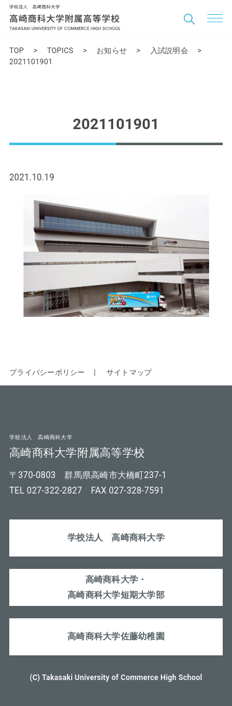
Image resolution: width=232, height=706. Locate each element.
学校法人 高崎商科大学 (116, 537)
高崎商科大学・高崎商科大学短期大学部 (116, 587)
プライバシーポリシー (47, 372)
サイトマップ (129, 372)
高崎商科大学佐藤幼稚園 (116, 636)
